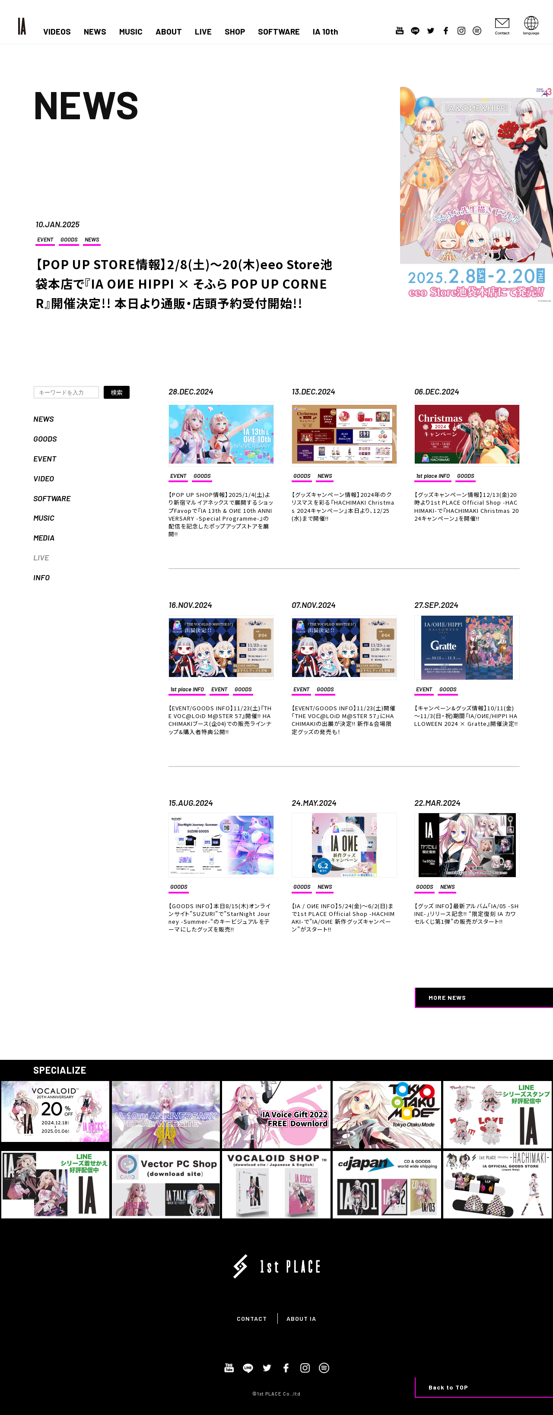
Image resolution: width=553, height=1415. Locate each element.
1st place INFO (433, 475)
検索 (117, 392)
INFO (41, 577)
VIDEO (43, 478)
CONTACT (252, 1318)
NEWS (95, 31)
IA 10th (325, 31)
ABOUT (169, 31)
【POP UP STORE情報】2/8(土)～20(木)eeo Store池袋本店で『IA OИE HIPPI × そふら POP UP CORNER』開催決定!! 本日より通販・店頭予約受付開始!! (184, 283)
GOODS (68, 239)
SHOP (235, 31)
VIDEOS (57, 31)
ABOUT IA (301, 1318)
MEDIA (43, 537)
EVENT (45, 239)
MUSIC (131, 31)
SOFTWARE (279, 31)
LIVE (203, 31)
